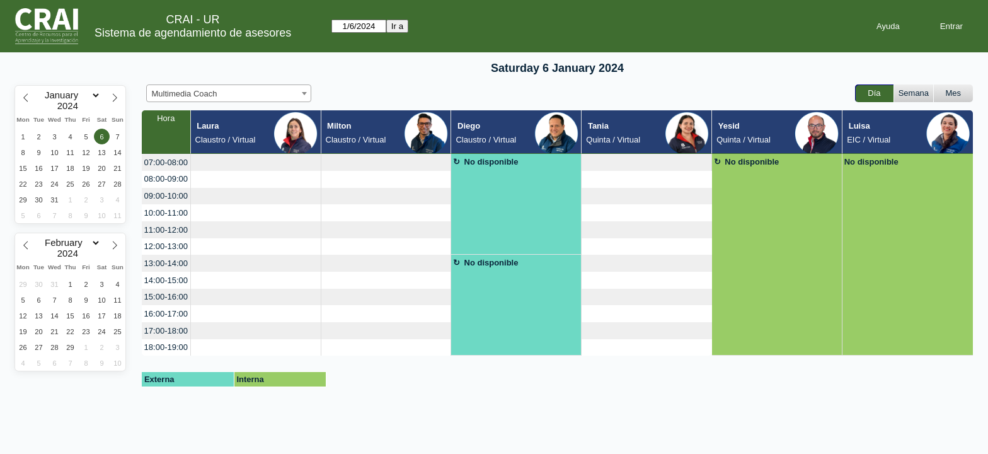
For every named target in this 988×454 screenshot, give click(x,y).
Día (874, 93)
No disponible (491, 161)
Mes (954, 93)
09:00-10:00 (166, 196)
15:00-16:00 (166, 296)
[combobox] (228, 93)
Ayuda (888, 26)
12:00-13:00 (166, 246)
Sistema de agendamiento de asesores (193, 32)
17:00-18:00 (166, 330)
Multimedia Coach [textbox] (184, 93)
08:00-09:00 (166, 178)
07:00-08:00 (166, 162)
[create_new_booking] (256, 162)
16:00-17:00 (166, 313)
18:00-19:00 (166, 347)
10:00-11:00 (166, 213)
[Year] (70, 106)
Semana (914, 93)
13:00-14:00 (166, 263)
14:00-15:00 (166, 280)
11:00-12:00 (166, 230)
